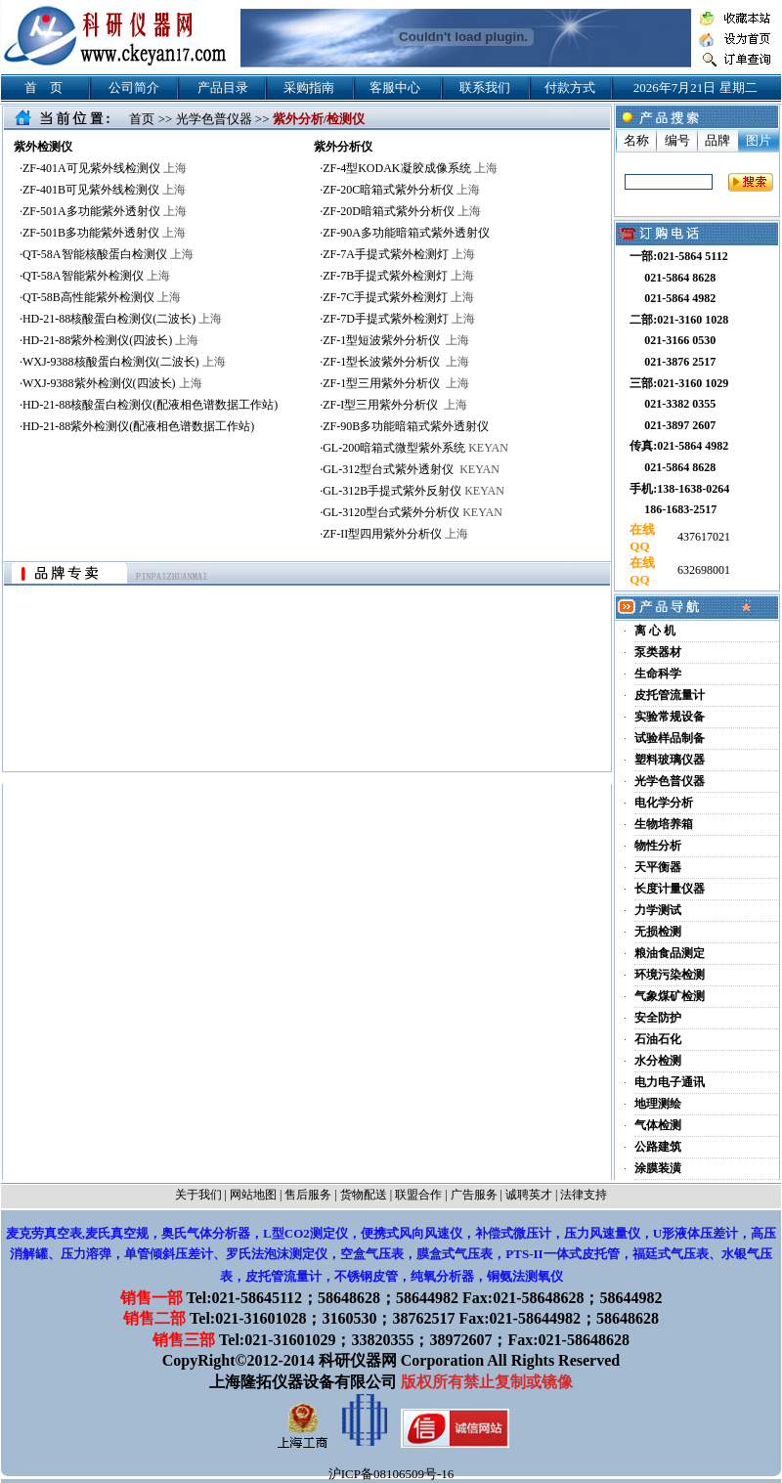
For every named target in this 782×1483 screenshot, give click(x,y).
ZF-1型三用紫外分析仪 (396, 383)
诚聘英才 (528, 1194)
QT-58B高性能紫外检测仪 (101, 297)
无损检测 (657, 931)
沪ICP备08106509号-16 (391, 1473)
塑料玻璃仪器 (669, 759)
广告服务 (474, 1194)
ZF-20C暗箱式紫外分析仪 (401, 189)
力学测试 (657, 910)
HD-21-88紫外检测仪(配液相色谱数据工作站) (138, 426)
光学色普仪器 (214, 118)
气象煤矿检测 (669, 996)
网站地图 (253, 1194)
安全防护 (657, 1018)
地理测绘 (657, 1104)
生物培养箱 (663, 824)
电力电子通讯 (669, 1082)
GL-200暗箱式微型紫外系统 (415, 448)
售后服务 (307, 1194)
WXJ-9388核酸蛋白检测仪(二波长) (124, 362)
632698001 (702, 570)
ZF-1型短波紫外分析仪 (396, 340)
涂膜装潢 (657, 1168)
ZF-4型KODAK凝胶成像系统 (410, 168)
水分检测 (657, 1061)
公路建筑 (657, 1147)
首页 (141, 118)
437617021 (702, 537)
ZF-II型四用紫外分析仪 (395, 534)
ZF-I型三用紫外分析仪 (395, 405)
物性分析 (657, 845)
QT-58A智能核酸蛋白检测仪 (108, 254)
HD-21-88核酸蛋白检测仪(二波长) (122, 319)
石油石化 (657, 1039)
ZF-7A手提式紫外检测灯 (399, 254)
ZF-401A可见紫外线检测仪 (104, 168)
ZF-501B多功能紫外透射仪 (104, 233)
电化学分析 (663, 802)
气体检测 (657, 1125)
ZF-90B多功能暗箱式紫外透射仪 (406, 426)
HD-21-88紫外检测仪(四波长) (110, 340)
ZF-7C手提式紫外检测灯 (398, 297)
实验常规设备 (669, 716)
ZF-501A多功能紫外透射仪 (104, 211)
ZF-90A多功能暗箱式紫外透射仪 (406, 233)
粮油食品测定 (669, 953)
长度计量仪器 (669, 888)
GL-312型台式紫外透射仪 (411, 469)
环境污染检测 (669, 974)
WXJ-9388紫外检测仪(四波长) (112, 383)
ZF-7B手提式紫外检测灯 (398, 276)
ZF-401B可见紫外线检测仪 (104, 189)
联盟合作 (418, 1194)
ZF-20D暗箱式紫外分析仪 (402, 211)
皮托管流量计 (669, 695)
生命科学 (657, 673)
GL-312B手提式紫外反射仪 (413, 491)
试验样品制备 (669, 738)
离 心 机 (654, 630)
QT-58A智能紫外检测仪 (96, 276)
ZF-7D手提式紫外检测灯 (399, 319)
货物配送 (363, 1194)
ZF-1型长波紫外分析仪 (396, 362)
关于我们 (198, 1194)
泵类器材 (657, 652)
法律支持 (583, 1194)
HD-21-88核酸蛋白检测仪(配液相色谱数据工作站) (150, 405)
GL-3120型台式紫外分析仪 (412, 512)
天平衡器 (657, 867)
